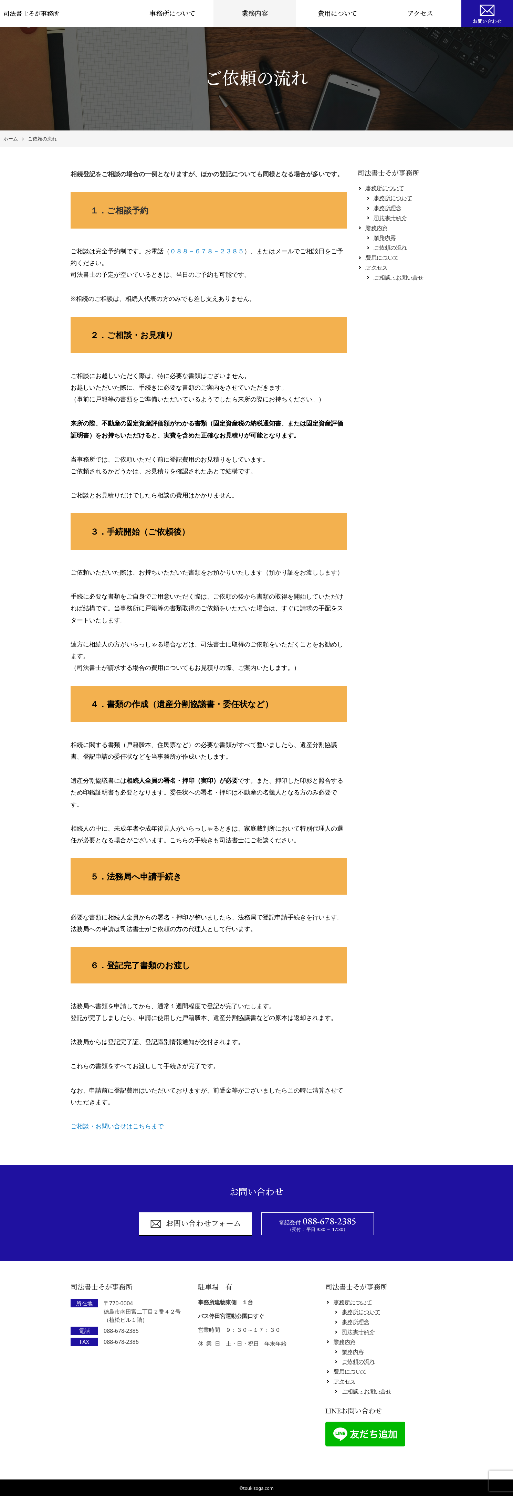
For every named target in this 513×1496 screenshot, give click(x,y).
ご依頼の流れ (42, 139)
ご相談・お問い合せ (398, 277)
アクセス (420, 13)
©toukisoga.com (256, 1488)
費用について (337, 13)
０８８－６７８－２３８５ (207, 251)
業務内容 (255, 13)
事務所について (172, 13)
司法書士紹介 (390, 218)
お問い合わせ (487, 13)
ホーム (10, 139)
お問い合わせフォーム (195, 1224)
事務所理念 (387, 208)
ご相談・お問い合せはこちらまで (117, 1126)
